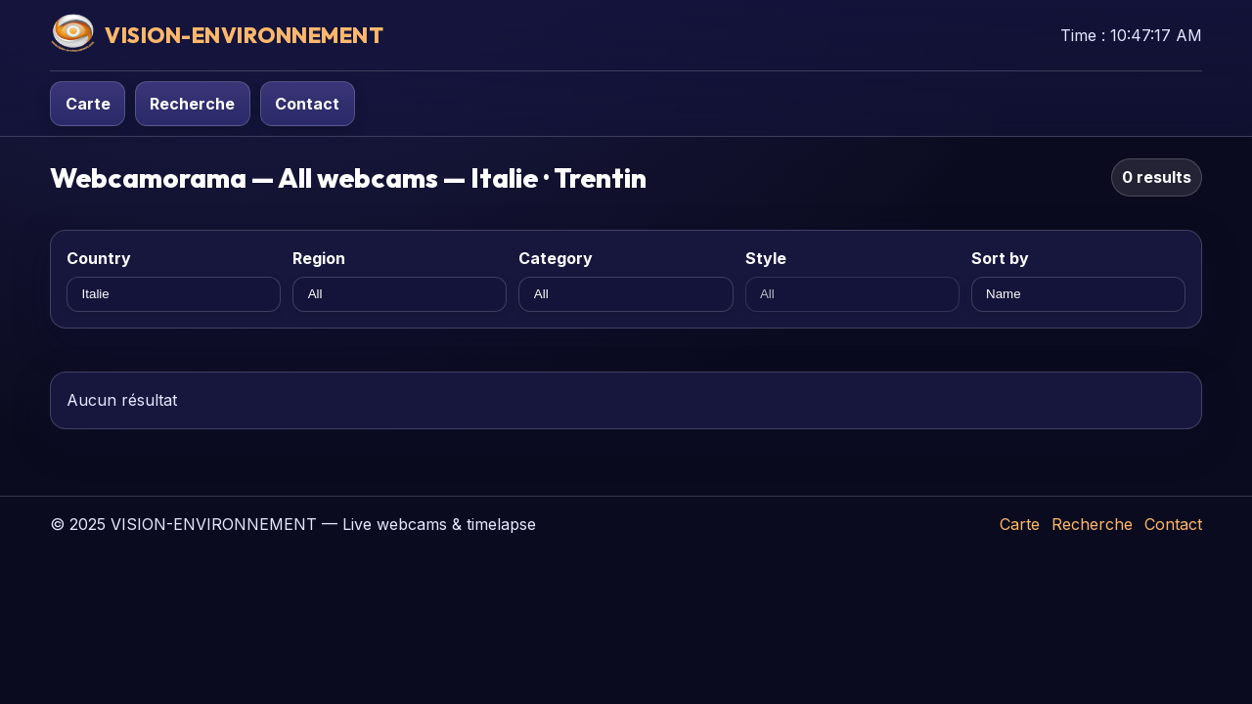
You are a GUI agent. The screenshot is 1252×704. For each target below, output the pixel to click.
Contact (307, 103)
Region (318, 258)
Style (765, 258)
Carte (88, 103)
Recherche (192, 103)
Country (99, 258)
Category (555, 258)
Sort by (1000, 258)
